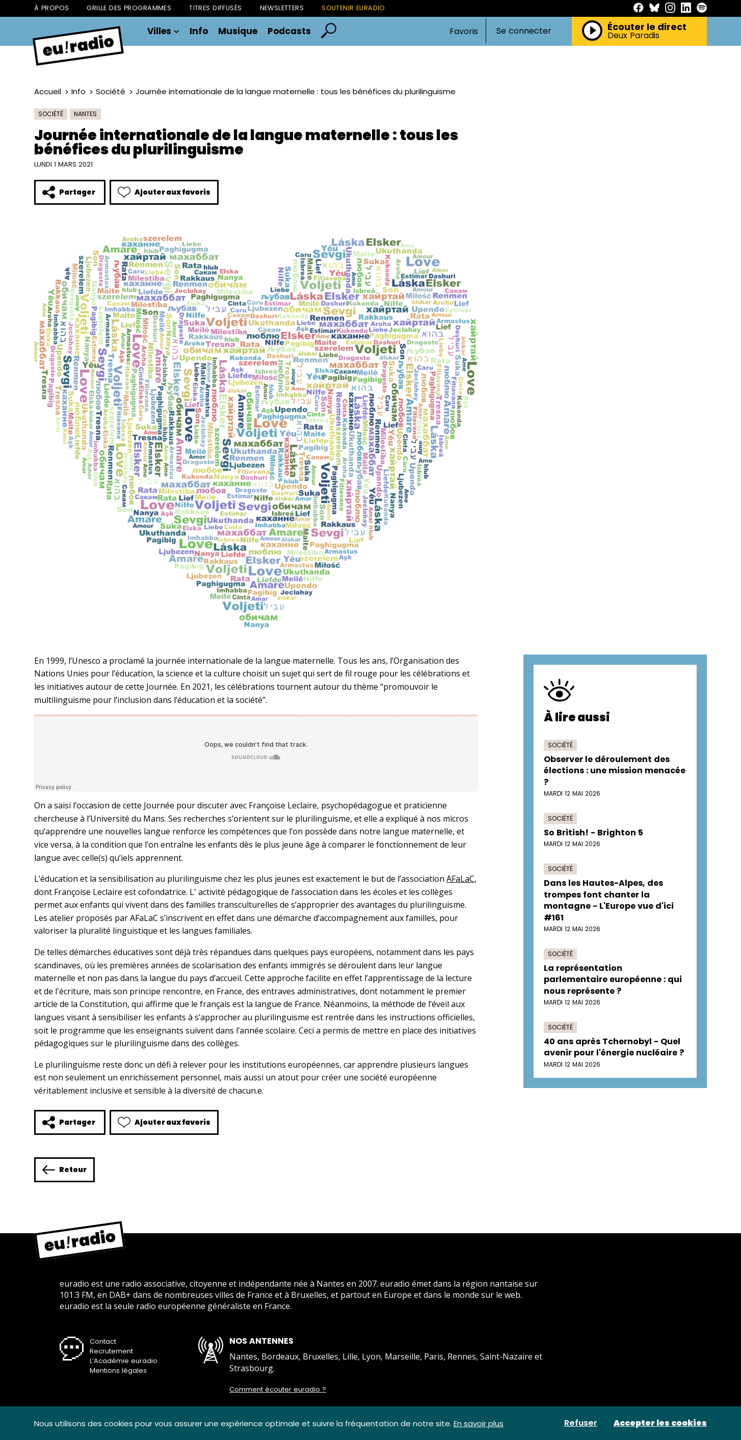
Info (199, 31)
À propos (51, 8)
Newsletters (282, 8)
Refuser (580, 1423)
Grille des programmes (129, 8)
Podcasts (289, 31)
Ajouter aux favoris (164, 192)
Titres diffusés (215, 8)
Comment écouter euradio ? (277, 1389)
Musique (237, 31)
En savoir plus (479, 1423)
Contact (103, 1341)
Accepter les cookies (660, 1423)
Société (110, 91)
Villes (163, 31)
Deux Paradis (633, 36)
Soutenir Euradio (353, 8)
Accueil (47, 91)
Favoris (463, 31)
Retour (64, 1169)
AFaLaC (460, 878)
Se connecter (523, 31)
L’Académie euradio (123, 1361)
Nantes (85, 114)
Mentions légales (118, 1370)
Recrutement (111, 1351)
